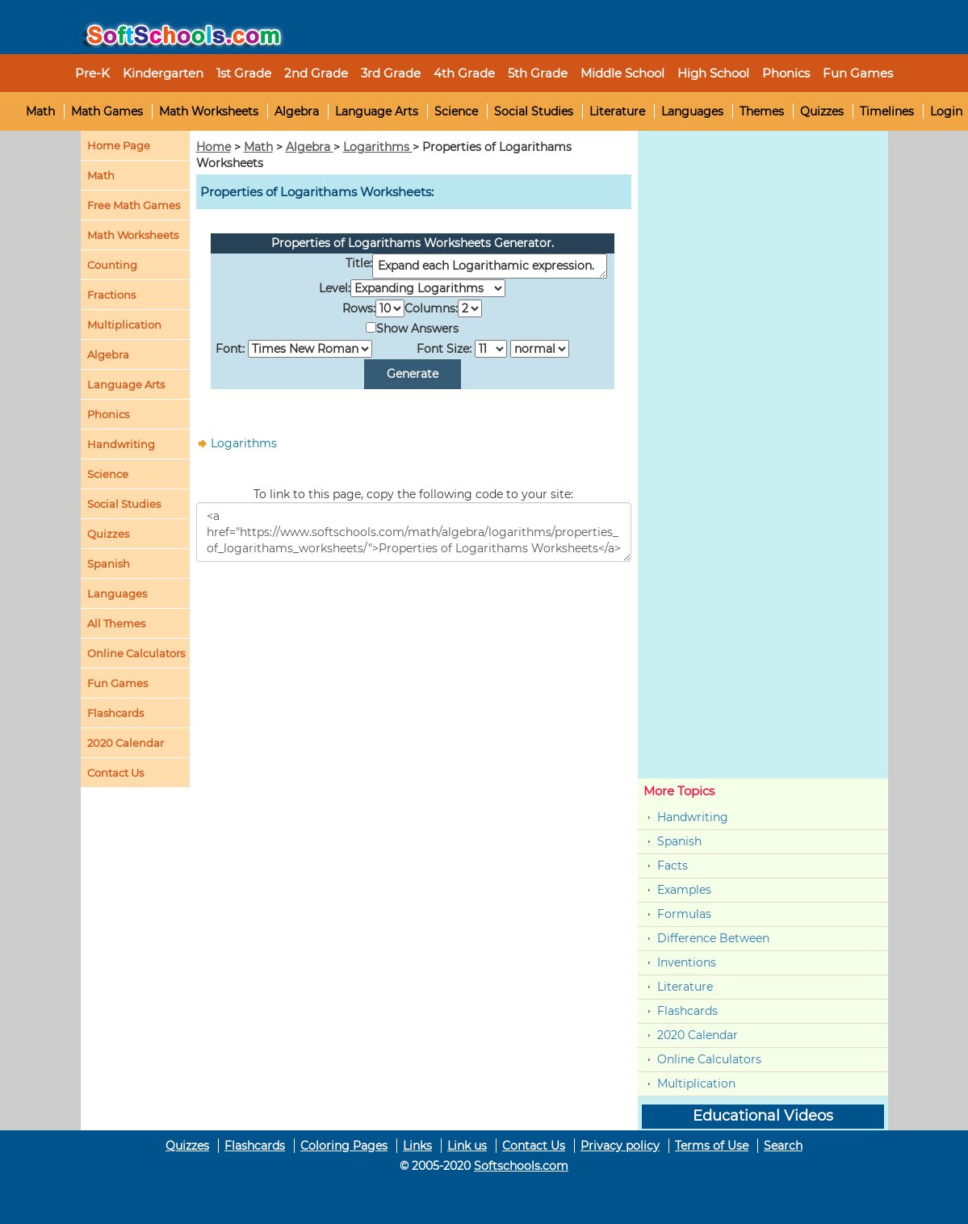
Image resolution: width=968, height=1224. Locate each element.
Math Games (107, 111)
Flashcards (687, 1011)
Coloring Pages (344, 1145)
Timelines (887, 111)
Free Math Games (133, 205)
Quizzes (822, 111)
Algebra (296, 111)
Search (783, 1145)
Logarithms (378, 147)
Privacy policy (620, 1145)
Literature (617, 111)
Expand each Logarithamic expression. (489, 266)
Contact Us (533, 1145)
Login (946, 111)
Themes (762, 111)
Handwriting (121, 444)
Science (456, 111)
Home (213, 147)
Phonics (108, 414)
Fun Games (858, 73)
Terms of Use (711, 1145)
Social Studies (533, 111)
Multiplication (124, 324)
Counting (112, 264)
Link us (467, 1145)
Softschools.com (521, 1166)
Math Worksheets (208, 111)
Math (40, 111)
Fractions (111, 294)
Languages (692, 111)
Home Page (118, 145)
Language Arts (376, 111)
